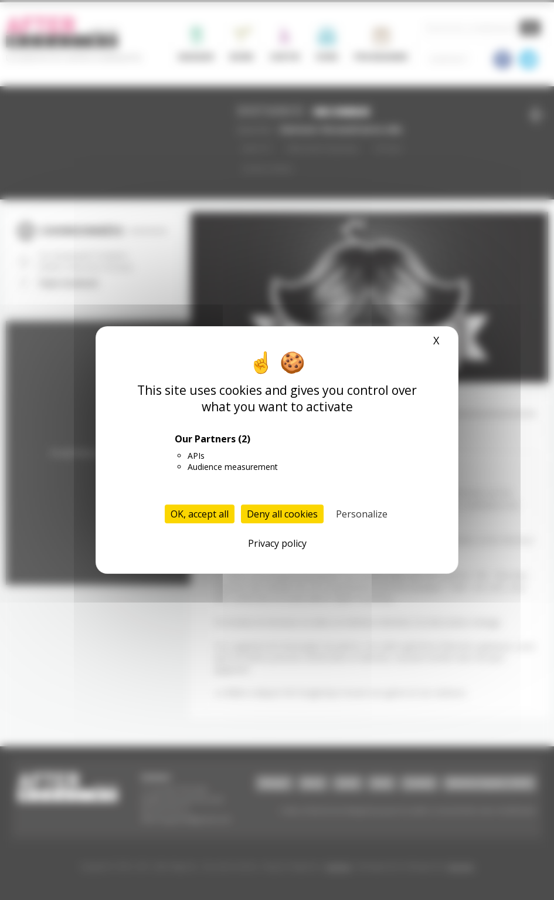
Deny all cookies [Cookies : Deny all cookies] (282, 513)
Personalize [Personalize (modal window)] (362, 513)
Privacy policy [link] (277, 543)
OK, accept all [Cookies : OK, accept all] (200, 513)
